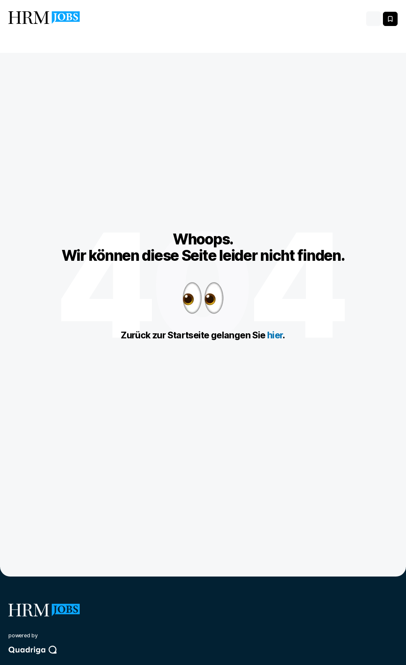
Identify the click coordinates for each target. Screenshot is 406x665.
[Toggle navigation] (373, 18)
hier (275, 335)
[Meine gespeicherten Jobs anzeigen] (390, 19)
